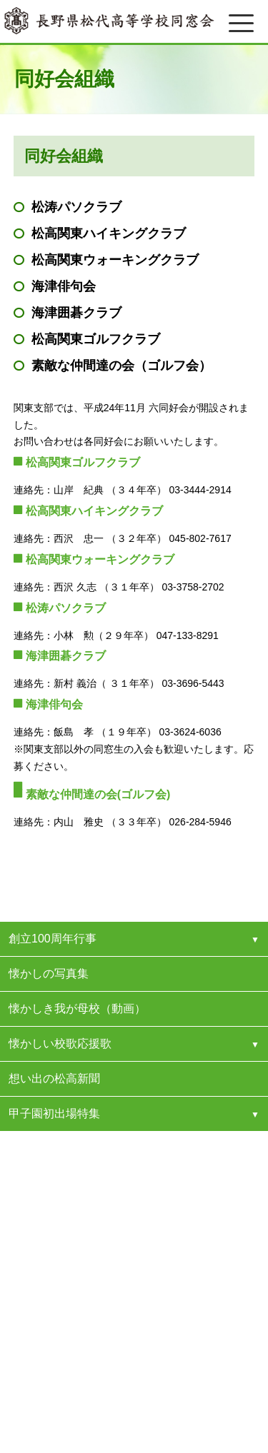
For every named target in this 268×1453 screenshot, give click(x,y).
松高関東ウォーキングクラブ (115, 260)
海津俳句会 (63, 286)
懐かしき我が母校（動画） (77, 1008)
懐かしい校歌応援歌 (60, 1043)
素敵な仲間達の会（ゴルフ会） (121, 365)
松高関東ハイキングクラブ (108, 233)
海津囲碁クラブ (76, 313)
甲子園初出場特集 (54, 1113)
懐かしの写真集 (49, 973)
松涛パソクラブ (76, 207)
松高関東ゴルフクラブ (95, 339)
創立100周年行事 (52, 938)
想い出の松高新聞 (54, 1078)
